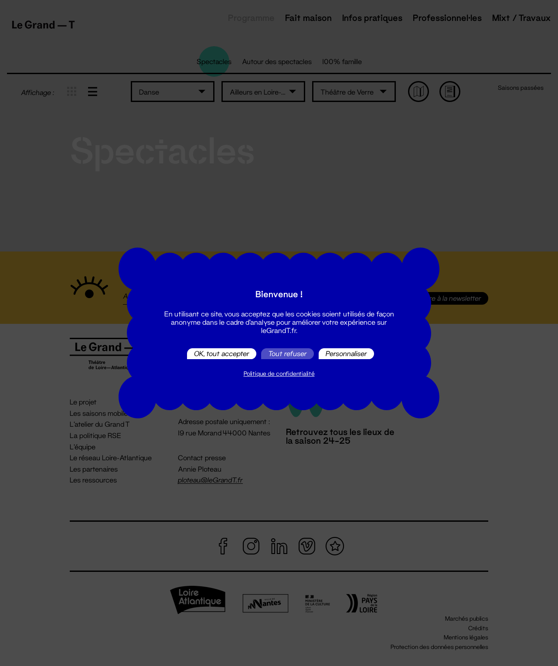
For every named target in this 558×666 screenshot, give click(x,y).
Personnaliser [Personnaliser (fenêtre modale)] (346, 354)
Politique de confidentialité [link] (279, 373)
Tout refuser (287, 354)
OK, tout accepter (221, 354)
